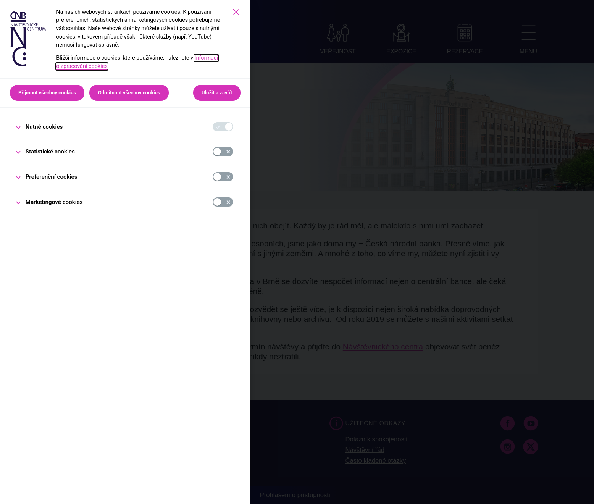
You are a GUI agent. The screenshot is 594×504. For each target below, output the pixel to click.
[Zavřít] (236, 12)
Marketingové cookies (54, 202)
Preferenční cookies (51, 176)
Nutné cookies (44, 126)
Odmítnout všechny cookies (129, 92)
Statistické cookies (50, 151)
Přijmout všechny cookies (47, 92)
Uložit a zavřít (217, 92)
